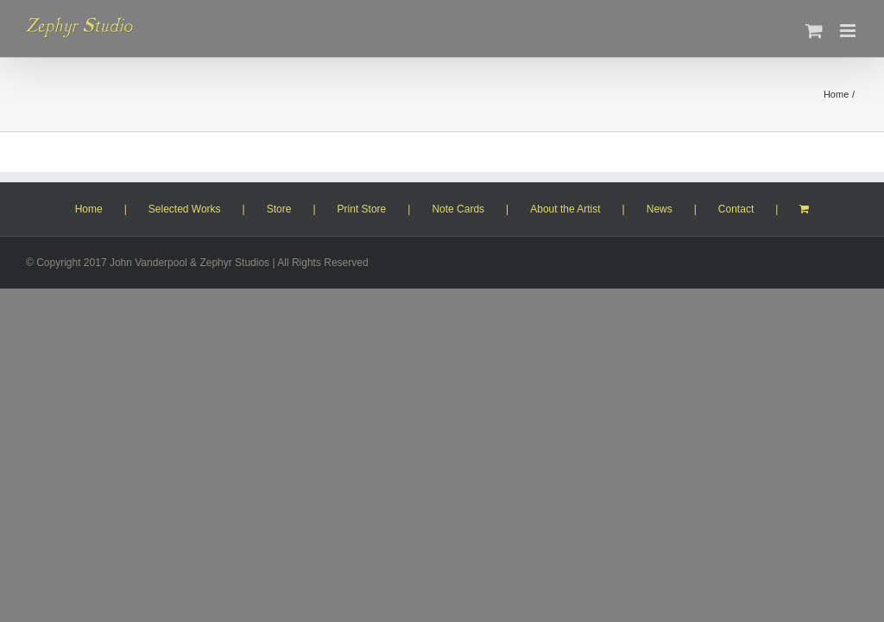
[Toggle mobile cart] (814, 31)
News (659, 209)
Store (279, 209)
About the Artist (565, 209)
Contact (736, 209)
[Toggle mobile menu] (849, 31)
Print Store (362, 209)
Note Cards (458, 209)
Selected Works (184, 209)
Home (89, 209)
